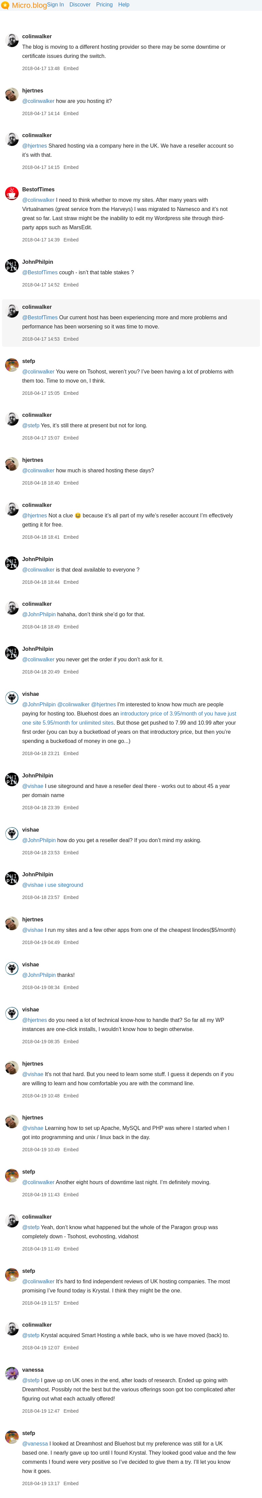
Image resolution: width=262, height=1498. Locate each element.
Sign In (55, 4)
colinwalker (37, 36)
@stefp (30, 425)
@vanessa (35, 1444)
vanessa (32, 1370)
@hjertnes (34, 146)
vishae (30, 694)
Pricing (104, 4)
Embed (70, 68)
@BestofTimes (40, 272)
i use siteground (64, 885)
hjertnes (32, 90)
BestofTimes (38, 189)
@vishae (32, 786)
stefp (28, 361)
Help (123, 4)
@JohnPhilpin (39, 614)
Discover (79, 4)
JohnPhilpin (37, 262)
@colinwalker (38, 101)
